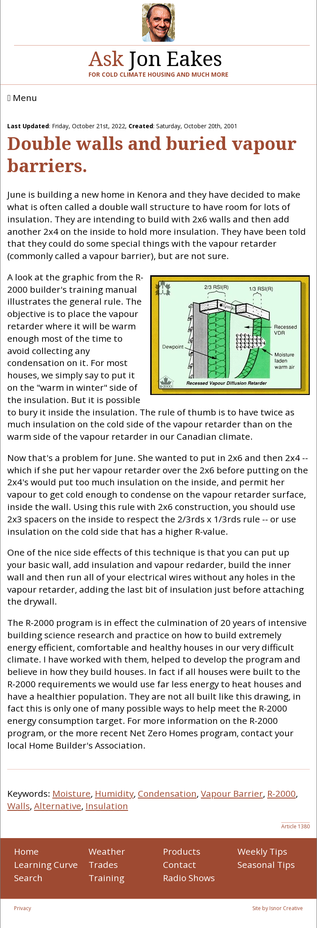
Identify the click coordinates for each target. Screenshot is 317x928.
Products (181, 851)
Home (26, 851)
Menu (22, 98)
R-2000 (281, 793)
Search (28, 878)
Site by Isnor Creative (277, 908)
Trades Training (106, 871)
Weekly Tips (262, 851)
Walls (18, 806)
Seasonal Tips (266, 864)
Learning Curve (46, 864)
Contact (179, 864)
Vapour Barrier (232, 793)
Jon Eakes (155, 55)
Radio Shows (189, 878)
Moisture (71, 793)
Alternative (57, 806)
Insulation (107, 806)
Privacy (22, 908)
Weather (107, 851)
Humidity (114, 793)
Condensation (167, 793)
